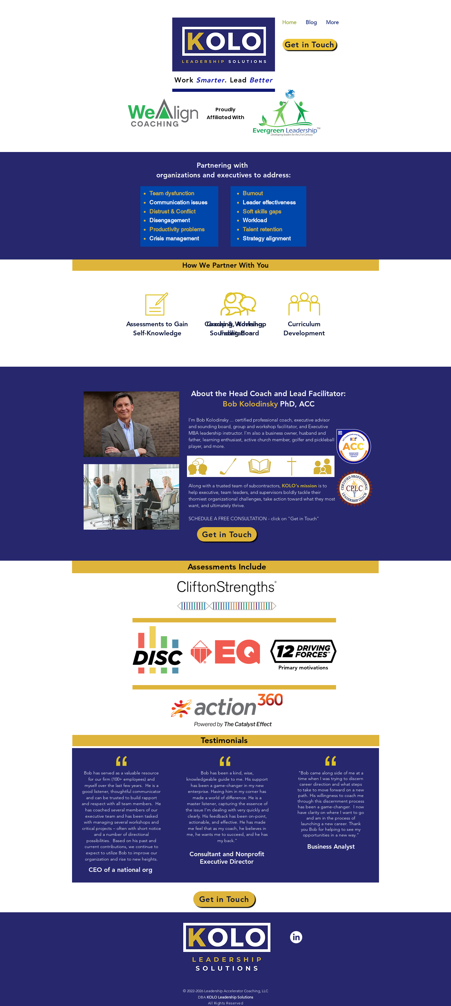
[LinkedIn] (296, 937)
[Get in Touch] (309, 44)
